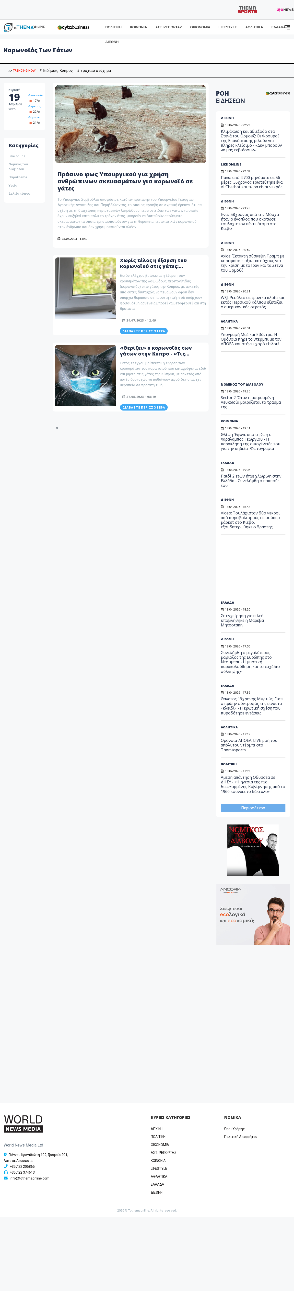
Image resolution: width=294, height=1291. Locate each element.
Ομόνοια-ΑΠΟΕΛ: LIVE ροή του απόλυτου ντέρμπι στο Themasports (249, 745)
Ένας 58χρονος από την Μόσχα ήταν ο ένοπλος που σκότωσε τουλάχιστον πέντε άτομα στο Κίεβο (250, 221)
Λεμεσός (34, 106)
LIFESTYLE (228, 27)
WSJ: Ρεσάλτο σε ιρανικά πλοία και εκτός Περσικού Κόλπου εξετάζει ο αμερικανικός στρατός (252, 302)
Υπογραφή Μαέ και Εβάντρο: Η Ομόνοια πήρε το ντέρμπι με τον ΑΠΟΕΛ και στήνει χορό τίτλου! (251, 339)
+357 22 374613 (22, 1172)
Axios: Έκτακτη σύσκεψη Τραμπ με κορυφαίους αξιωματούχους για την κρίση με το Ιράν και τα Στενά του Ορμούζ (252, 263)
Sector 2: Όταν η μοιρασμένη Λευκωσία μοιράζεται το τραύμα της (251, 402)
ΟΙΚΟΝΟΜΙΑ (200, 27)
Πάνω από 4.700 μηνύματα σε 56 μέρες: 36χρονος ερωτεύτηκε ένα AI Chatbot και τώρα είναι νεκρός (251, 182)
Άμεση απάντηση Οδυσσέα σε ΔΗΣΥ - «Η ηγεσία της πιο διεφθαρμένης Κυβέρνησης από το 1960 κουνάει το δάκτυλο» (253, 784)
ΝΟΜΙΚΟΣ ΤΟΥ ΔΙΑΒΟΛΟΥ (242, 384)
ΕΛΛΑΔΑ (278, 27)
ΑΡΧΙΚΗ (157, 1129)
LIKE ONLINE (231, 164)
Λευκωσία (35, 95)
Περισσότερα (253, 808)
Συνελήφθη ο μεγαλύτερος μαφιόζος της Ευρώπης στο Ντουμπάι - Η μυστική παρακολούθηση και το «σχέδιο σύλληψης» (250, 662)
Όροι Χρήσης (234, 1129)
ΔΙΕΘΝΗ (111, 42)
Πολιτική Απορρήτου (240, 1137)
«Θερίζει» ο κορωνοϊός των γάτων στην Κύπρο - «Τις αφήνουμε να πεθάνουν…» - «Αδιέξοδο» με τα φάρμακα (156, 357)
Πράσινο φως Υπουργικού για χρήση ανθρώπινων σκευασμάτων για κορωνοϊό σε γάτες (126, 181)
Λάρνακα (34, 117)
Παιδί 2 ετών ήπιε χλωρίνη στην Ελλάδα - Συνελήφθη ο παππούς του (251, 480)
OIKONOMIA (160, 1145)
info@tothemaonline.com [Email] (29, 1178)
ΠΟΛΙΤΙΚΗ (113, 27)
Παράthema (18, 177)
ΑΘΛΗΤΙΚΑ (254, 27)
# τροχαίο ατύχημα (94, 70)
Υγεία (13, 185)
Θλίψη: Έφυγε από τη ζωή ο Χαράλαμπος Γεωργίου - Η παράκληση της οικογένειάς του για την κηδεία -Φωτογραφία (250, 441)
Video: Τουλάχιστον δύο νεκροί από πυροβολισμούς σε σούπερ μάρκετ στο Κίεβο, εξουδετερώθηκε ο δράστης (250, 520)
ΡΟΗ (230, 96)
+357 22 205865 (22, 1167)
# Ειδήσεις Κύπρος (56, 70)
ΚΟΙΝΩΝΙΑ (138, 27)
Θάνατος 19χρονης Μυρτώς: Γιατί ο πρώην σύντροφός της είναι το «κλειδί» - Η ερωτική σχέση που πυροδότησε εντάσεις (252, 706)
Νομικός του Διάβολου (18, 166)
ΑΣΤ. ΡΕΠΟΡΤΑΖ (168, 27)
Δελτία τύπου (19, 193)
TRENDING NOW (22, 70)
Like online (17, 156)
